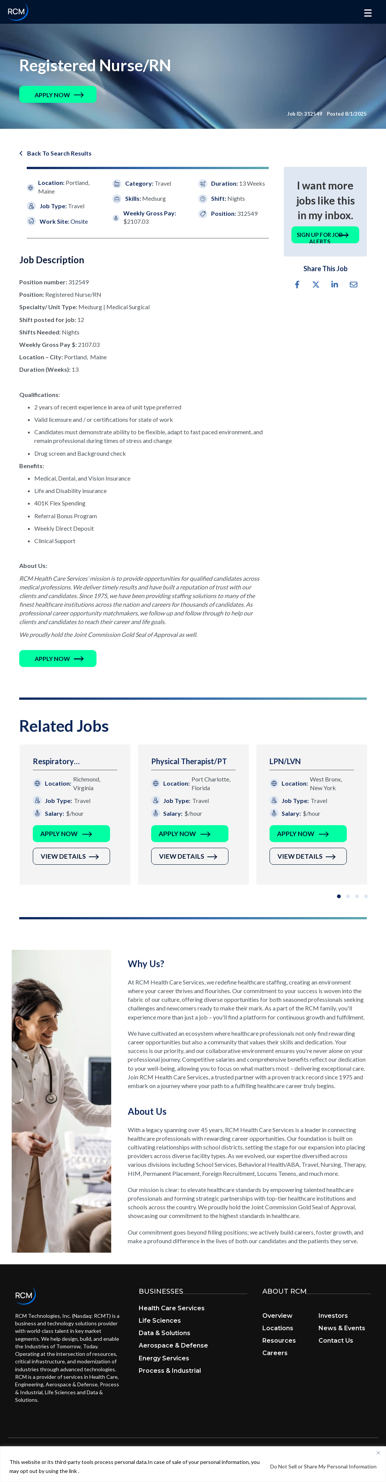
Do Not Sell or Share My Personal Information (323, 1466)
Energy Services (164, 1358)
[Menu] (368, 13)
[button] (52, 94)
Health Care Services (172, 1309)
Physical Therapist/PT (189, 761)
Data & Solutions (164, 1333)
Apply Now (59, 834)
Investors (333, 1316)
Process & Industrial (170, 1371)
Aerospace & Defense (173, 1346)
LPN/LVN (285, 761)
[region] (193, 1464)
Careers (275, 1353)
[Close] (378, 1452)
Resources (279, 1341)
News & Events (342, 1328)
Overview (277, 1316)
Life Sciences (160, 1321)
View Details (63, 857)
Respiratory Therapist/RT (56, 762)
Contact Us (336, 1341)
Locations (277, 1328)
